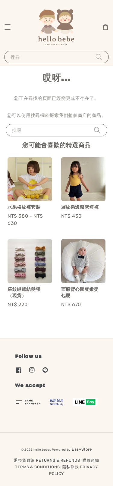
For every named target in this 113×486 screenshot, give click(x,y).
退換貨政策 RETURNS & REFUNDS (47, 460)
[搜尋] (98, 57)
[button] (7, 27)
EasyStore (82, 449)
